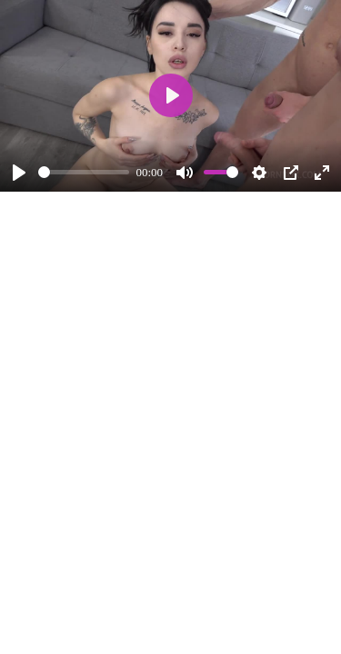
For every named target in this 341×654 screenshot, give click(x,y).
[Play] (19, 172)
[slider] (83, 172)
